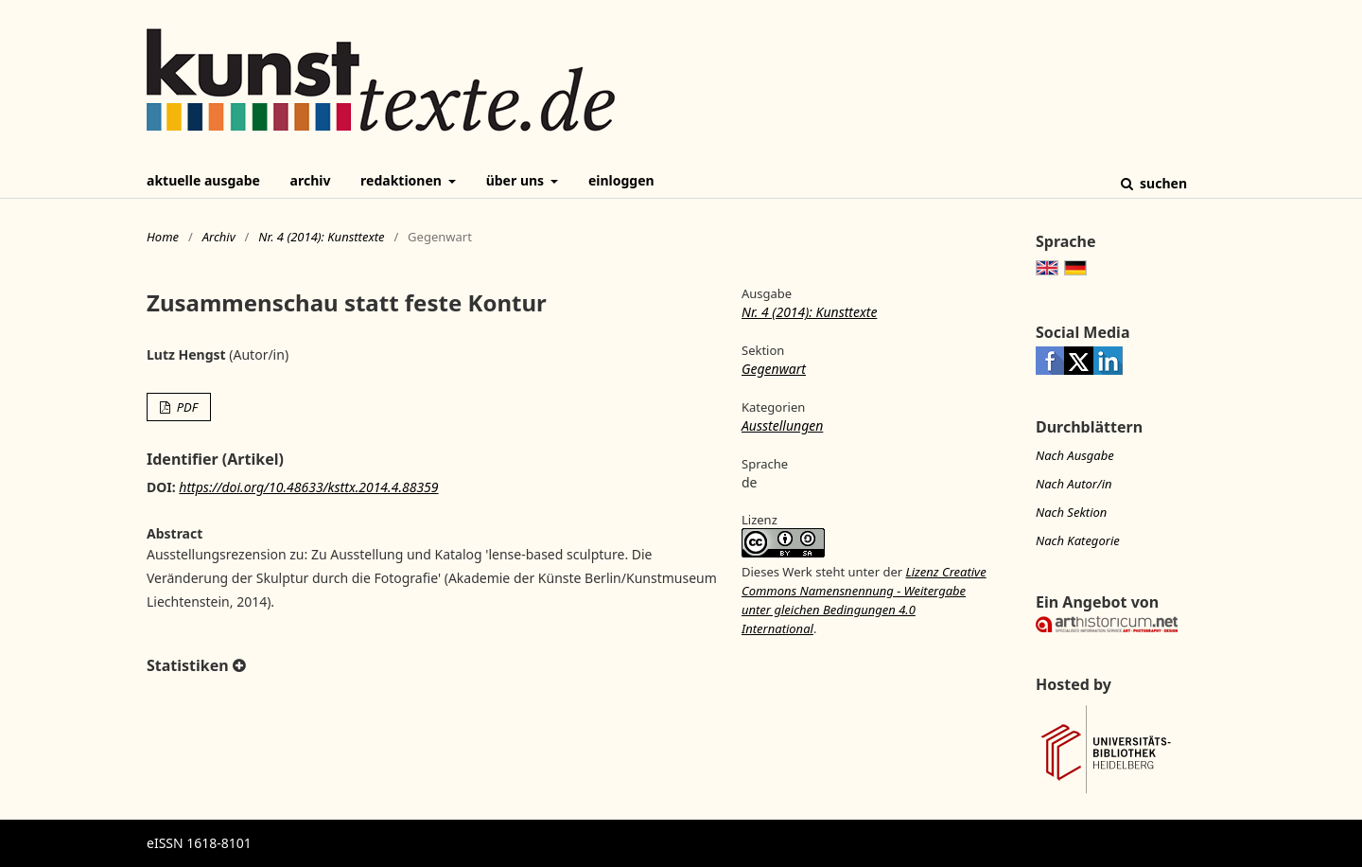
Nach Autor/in (1074, 483)
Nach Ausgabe (1075, 455)
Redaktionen (402, 180)
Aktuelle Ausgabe (203, 180)
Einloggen (621, 180)
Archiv (310, 180)
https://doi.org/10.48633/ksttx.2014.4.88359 (308, 487)
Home (163, 236)
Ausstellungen (782, 425)
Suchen (1161, 183)
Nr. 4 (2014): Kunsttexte (321, 236)
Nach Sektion (1071, 512)
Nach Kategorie (1078, 540)
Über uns (517, 180)
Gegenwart (774, 369)
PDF (185, 407)
